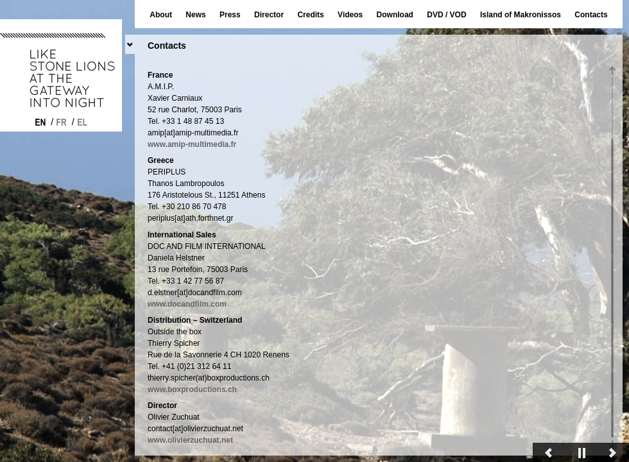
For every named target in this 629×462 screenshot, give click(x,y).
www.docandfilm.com (187, 384)
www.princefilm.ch (182, 139)
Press (230, 14)
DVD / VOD (446, 14)
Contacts (590, 14)
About (161, 14)
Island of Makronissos (520, 14)
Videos (350, 14)
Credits (310, 14)
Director (269, 14)
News (195, 14)
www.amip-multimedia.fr (192, 224)
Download (395, 14)
